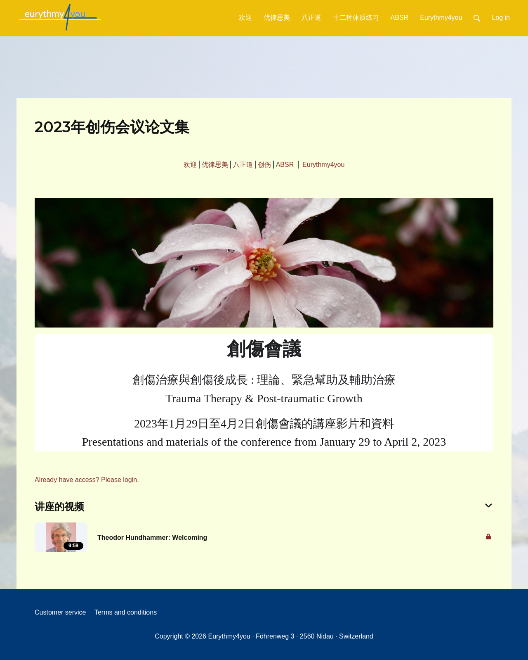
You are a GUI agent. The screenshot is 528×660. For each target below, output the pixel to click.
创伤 (264, 164)
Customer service (60, 612)
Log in (501, 17)
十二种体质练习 (356, 17)
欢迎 (245, 17)
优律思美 (277, 17)
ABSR (400, 17)
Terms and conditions (125, 612)
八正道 (311, 17)
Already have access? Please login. (87, 479)
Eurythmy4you (441, 17)
